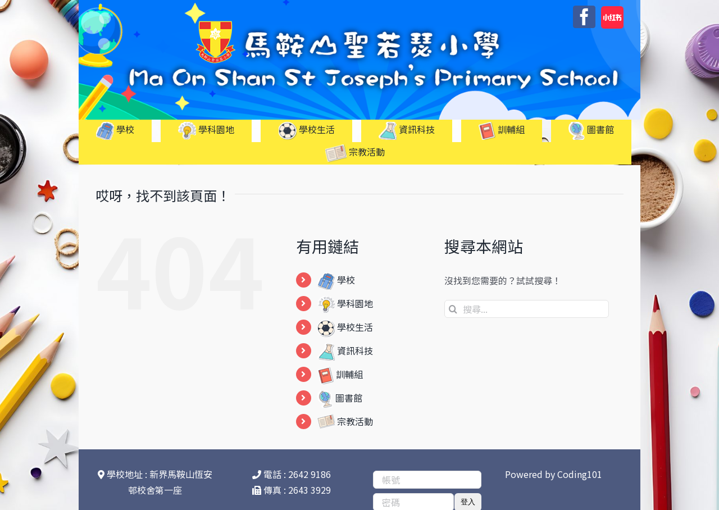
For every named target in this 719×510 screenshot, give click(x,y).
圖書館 (339, 397)
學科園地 (345, 303)
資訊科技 (345, 350)
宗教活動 (345, 421)
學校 (336, 279)
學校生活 (345, 327)
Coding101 (579, 474)
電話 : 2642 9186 (291, 474)
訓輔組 (340, 374)
